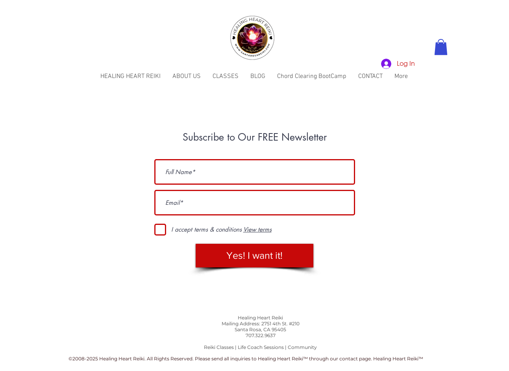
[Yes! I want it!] (254, 255)
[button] (441, 47)
